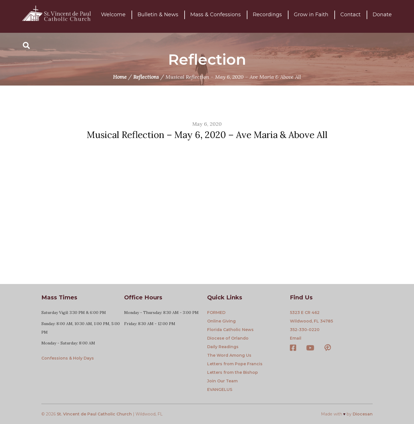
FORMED (216, 312)
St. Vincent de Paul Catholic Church (94, 414)
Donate (382, 16)
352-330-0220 (305, 329)
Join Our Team (222, 381)
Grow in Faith (311, 16)
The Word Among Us (229, 355)
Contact (350, 16)
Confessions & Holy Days (67, 358)
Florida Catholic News (230, 329)
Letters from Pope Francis (234, 363)
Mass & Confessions (215, 16)
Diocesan (363, 414)
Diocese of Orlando (228, 338)
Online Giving (221, 321)
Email (295, 338)
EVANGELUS (219, 389)
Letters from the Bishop (232, 372)
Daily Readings (223, 346)
